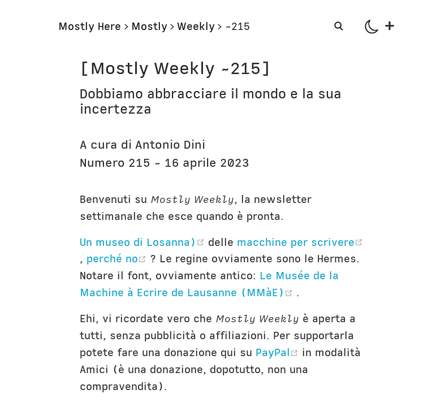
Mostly (149, 26)
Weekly (196, 26)
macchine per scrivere (300, 242)
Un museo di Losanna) (144, 242)
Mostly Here (89, 26)
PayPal (279, 352)
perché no (118, 258)
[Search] (340, 26)
